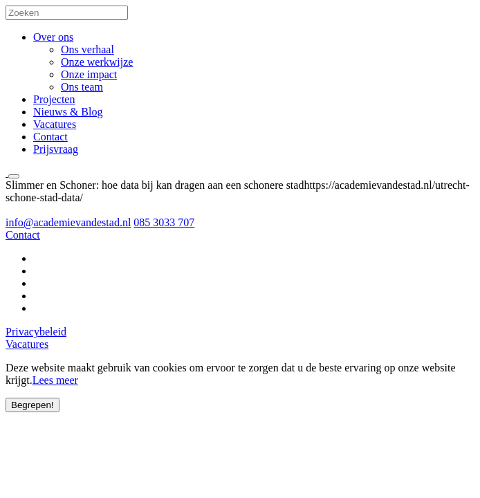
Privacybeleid (36, 332)
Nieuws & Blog (67, 112)
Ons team (82, 87)
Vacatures (54, 124)
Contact (50, 136)
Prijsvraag (55, 149)
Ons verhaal (87, 49)
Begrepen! (32, 405)
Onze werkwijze (97, 62)
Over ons (53, 37)
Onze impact (89, 74)
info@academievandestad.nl (68, 222)
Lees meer (55, 380)
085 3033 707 (163, 222)
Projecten (54, 99)
